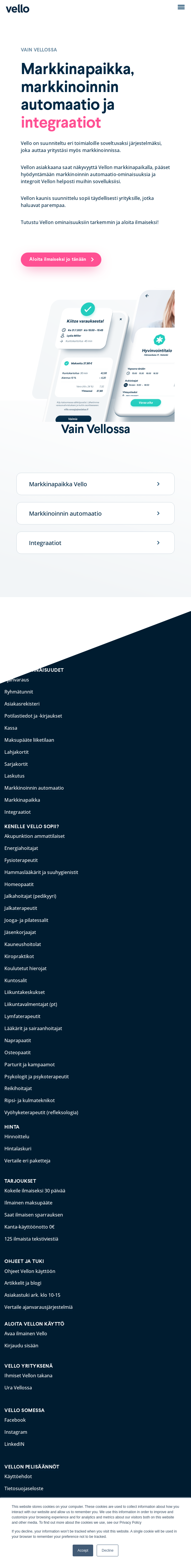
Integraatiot (45, 543)
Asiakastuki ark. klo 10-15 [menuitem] (32, 1283)
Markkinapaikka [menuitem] (22, 797)
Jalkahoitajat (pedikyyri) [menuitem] (30, 891)
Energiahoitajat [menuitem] (21, 844)
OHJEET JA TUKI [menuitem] (24, 1249)
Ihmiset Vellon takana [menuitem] (28, 1362)
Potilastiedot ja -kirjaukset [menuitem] (33, 715)
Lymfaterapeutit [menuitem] (22, 1009)
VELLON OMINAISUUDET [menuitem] (34, 670)
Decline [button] (107, 1550)
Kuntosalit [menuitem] (15, 974)
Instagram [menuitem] (15, 1418)
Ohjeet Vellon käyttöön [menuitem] (29, 1259)
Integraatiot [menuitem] (17, 809)
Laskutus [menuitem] (14, 774)
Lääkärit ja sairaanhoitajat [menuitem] (33, 1021)
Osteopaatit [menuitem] (17, 1044)
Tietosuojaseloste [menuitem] (23, 1473)
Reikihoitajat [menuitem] (18, 1080)
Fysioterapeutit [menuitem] (21, 856)
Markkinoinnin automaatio (65, 513)
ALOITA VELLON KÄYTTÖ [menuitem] (34, 1311)
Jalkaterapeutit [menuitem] (20, 903)
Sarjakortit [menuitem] (16, 762)
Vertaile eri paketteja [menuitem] (27, 1150)
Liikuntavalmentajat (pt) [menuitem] (30, 997)
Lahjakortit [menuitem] (16, 750)
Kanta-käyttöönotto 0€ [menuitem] (29, 1215)
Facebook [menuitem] (15, 1406)
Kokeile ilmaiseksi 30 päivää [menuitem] (34, 1180)
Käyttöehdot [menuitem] (18, 1461)
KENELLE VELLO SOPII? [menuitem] (31, 823)
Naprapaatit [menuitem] (17, 1033)
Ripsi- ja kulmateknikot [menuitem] (29, 1091)
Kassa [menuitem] (10, 726)
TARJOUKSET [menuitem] (20, 1170)
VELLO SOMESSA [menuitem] (24, 1396)
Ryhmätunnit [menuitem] (18, 692)
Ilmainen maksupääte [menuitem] (28, 1192)
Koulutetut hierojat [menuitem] (25, 962)
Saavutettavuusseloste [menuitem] (29, 1497)
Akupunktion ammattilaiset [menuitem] (34, 833)
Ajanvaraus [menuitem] (16, 680)
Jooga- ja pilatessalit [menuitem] (26, 915)
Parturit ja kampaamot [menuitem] (29, 1056)
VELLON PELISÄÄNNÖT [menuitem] (31, 1452)
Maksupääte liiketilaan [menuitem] (29, 738)
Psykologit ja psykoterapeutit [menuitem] (36, 1068)
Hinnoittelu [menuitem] (16, 1127)
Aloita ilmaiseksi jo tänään (59, 259)
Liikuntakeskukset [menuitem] (24, 985)
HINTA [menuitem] (12, 1117)
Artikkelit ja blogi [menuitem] (22, 1271)
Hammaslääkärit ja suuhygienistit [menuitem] (41, 868)
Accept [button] (83, 1550)
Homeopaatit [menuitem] (19, 880)
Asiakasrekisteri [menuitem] (22, 703)
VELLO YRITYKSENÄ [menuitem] (28, 1352)
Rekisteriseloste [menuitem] (22, 1485)
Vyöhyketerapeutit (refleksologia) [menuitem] (41, 1103)
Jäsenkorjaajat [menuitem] (20, 927)
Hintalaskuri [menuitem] (17, 1139)
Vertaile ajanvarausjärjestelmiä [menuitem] (38, 1294)
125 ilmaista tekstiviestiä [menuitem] (31, 1227)
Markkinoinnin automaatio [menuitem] (34, 785)
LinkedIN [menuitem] (14, 1429)
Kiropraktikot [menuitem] (19, 950)
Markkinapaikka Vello (58, 484)
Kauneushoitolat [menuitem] (22, 938)
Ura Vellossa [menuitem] (18, 1374)
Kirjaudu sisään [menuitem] (21, 1332)
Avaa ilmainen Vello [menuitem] (25, 1321)
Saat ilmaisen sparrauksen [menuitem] (33, 1204)
